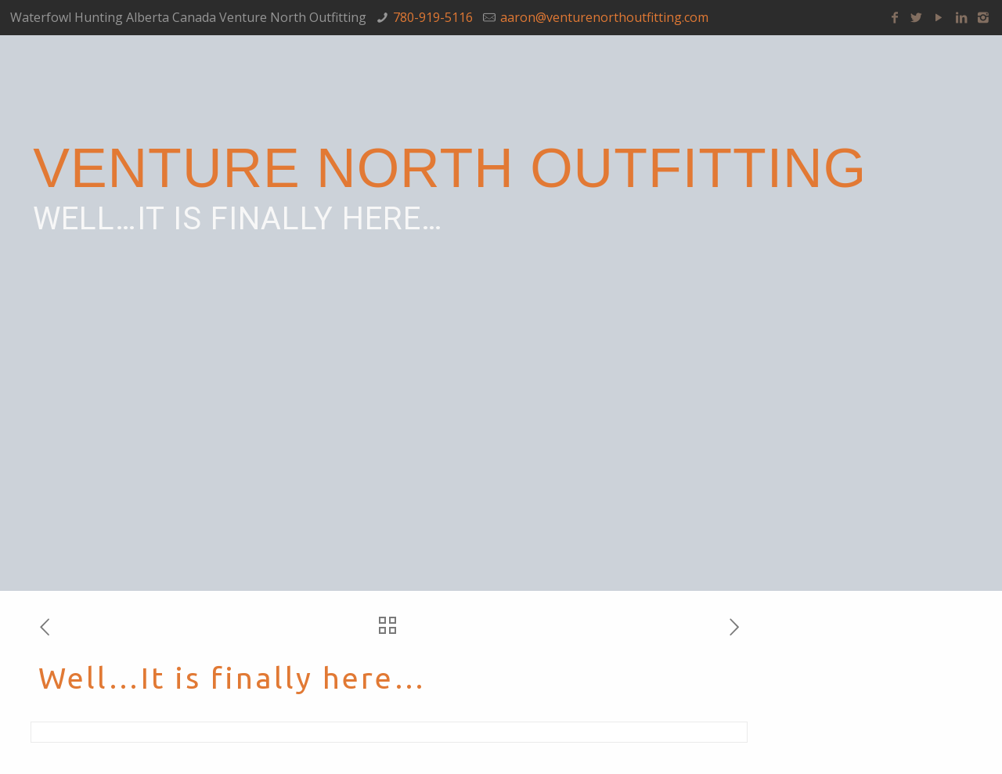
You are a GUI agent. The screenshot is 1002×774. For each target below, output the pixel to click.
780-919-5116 (433, 17)
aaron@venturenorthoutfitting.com (604, 17)
